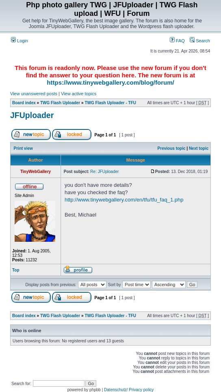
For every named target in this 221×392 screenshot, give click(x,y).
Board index (24, 103)
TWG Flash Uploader (60, 103)
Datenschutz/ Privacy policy (129, 390)
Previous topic (172, 148)
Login (19, 40)
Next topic (198, 148)
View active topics (78, 93)
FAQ (177, 40)
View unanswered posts (33, 93)
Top (16, 270)
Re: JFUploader (104, 171)
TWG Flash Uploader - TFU (110, 103)
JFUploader (32, 115)
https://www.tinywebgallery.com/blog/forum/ (110, 82)
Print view (23, 148)
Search (200, 40)
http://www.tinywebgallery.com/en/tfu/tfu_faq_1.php (124, 200)
